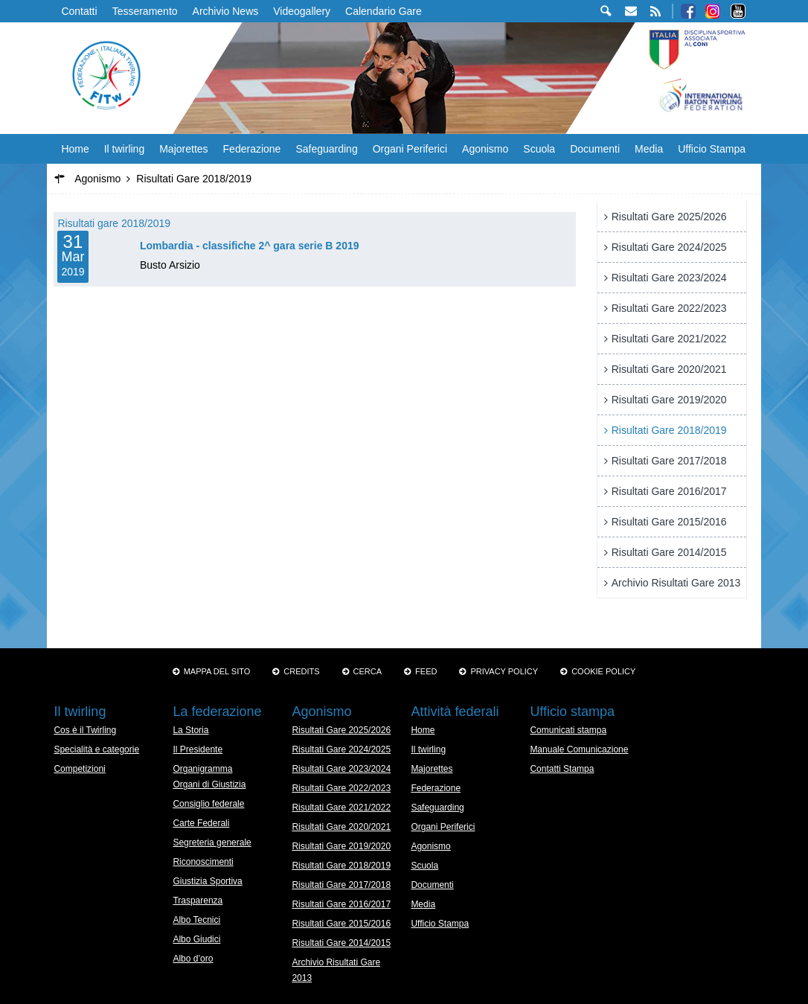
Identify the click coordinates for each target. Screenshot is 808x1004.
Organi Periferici (410, 149)
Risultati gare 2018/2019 (113, 223)
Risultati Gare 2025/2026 (669, 217)
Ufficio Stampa (712, 149)
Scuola (539, 149)
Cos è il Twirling (85, 730)
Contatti (79, 11)
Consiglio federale (208, 804)
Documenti (595, 149)
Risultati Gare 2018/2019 (669, 430)
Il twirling (124, 149)
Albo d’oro (193, 958)
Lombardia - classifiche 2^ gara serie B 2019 (249, 246)
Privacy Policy (504, 671)
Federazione (252, 149)
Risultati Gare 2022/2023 (669, 308)
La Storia (190, 730)
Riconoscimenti (203, 862)
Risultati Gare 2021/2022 (669, 339)
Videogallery (301, 11)
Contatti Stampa (562, 769)
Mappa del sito (217, 671)
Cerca (367, 671)
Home (75, 149)
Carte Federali (201, 823)
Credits (301, 671)
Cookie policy (603, 671)
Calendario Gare (383, 11)
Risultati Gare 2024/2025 (669, 247)
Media (649, 149)
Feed (426, 671)
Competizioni (79, 769)
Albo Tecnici (196, 920)
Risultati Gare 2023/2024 (669, 278)
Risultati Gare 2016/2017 (669, 491)
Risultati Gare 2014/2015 (669, 552)
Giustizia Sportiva (207, 881)
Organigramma (202, 769)
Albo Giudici (196, 939)
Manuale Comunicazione (579, 749)
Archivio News (226, 11)
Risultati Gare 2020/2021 (669, 369)
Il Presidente (197, 749)
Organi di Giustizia (209, 784)
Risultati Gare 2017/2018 (669, 461)
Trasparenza (197, 900)
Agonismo (485, 149)
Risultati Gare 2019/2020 (669, 400)
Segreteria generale (212, 842)
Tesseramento (145, 11)
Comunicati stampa (568, 730)
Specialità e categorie (96, 749)
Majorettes (183, 149)
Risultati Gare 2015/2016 (669, 522)
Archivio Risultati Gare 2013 (676, 583)
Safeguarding (326, 149)
